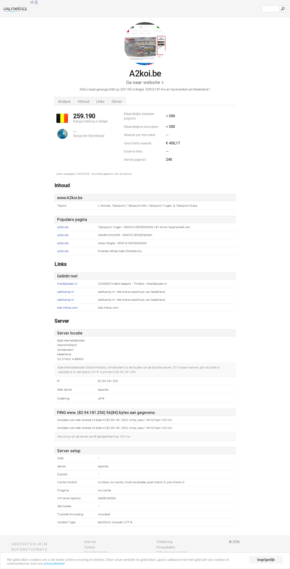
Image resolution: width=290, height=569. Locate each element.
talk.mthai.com (67, 307)
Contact (89, 547)
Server (116, 101)
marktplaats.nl (67, 283)
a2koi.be (62, 227)
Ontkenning (164, 542)
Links (100, 101)
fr (36, 2)
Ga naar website (143, 82)
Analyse (64, 101)
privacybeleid (54, 563)
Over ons (90, 542)
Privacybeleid (166, 547)
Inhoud (83, 101)
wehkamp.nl (65, 292)
